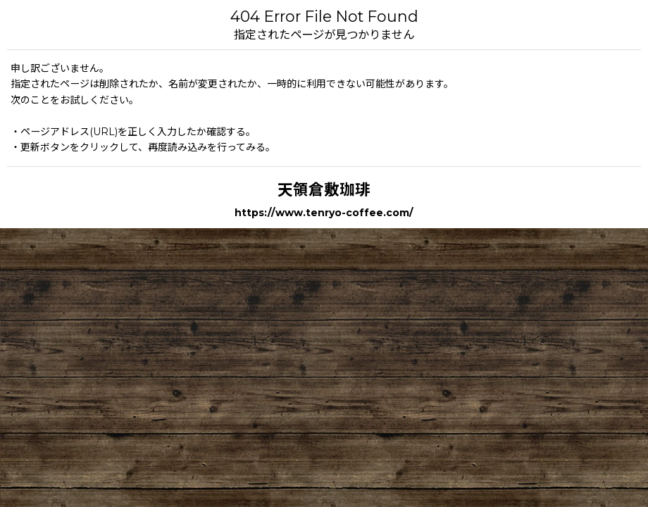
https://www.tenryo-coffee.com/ (324, 212)
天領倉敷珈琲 (324, 189)
